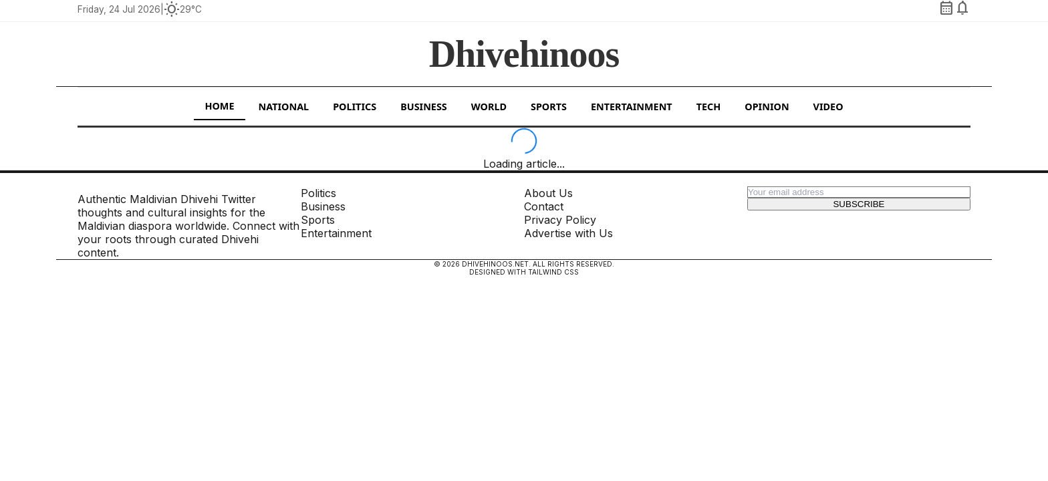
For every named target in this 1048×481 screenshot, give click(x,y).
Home (219, 106)
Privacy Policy (560, 219)
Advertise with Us (568, 233)
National (284, 106)
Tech (708, 106)
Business (423, 106)
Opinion (767, 106)
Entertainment (631, 106)
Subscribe (858, 204)
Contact (543, 206)
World (489, 106)
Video (828, 106)
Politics (354, 106)
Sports (549, 106)
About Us (548, 193)
